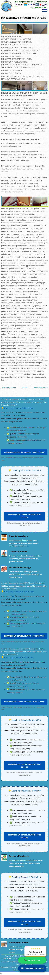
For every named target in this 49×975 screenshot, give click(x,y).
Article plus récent (9, 387)
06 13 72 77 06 (32, 960)
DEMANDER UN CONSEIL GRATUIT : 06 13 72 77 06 (24, 452)
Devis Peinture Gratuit (32, 968)
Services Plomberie (19, 856)
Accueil (24, 387)
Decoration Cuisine (18, 942)
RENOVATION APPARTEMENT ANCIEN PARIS (23, 18)
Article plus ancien (40, 387)
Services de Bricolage (20, 567)
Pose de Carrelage (18, 536)
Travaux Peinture (18, 551)
